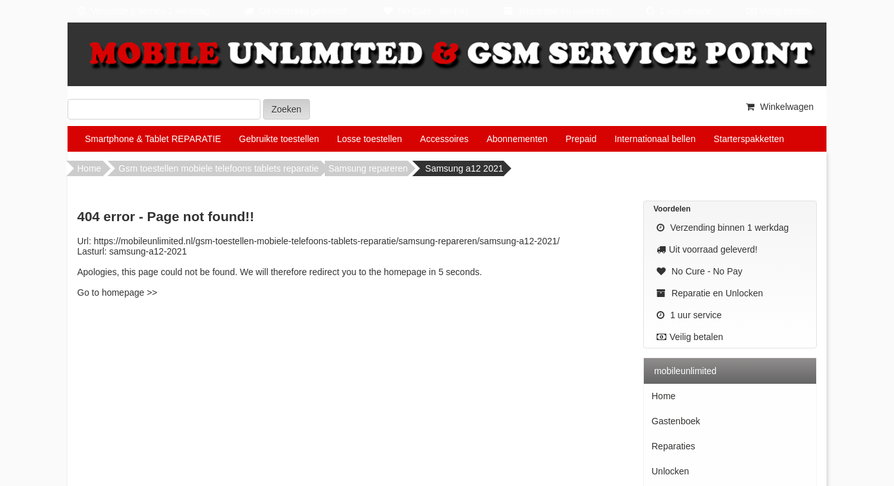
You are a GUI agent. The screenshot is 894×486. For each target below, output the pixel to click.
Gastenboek (676, 421)
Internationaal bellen (654, 139)
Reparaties (673, 446)
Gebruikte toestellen (279, 139)
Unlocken (670, 471)
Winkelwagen (778, 107)
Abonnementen (516, 139)
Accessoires (444, 139)
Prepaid (580, 139)
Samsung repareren (368, 168)
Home (89, 168)
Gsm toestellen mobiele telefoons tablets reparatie (218, 168)
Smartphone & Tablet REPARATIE (153, 139)
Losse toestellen (369, 139)
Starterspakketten (748, 139)
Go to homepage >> (117, 292)
